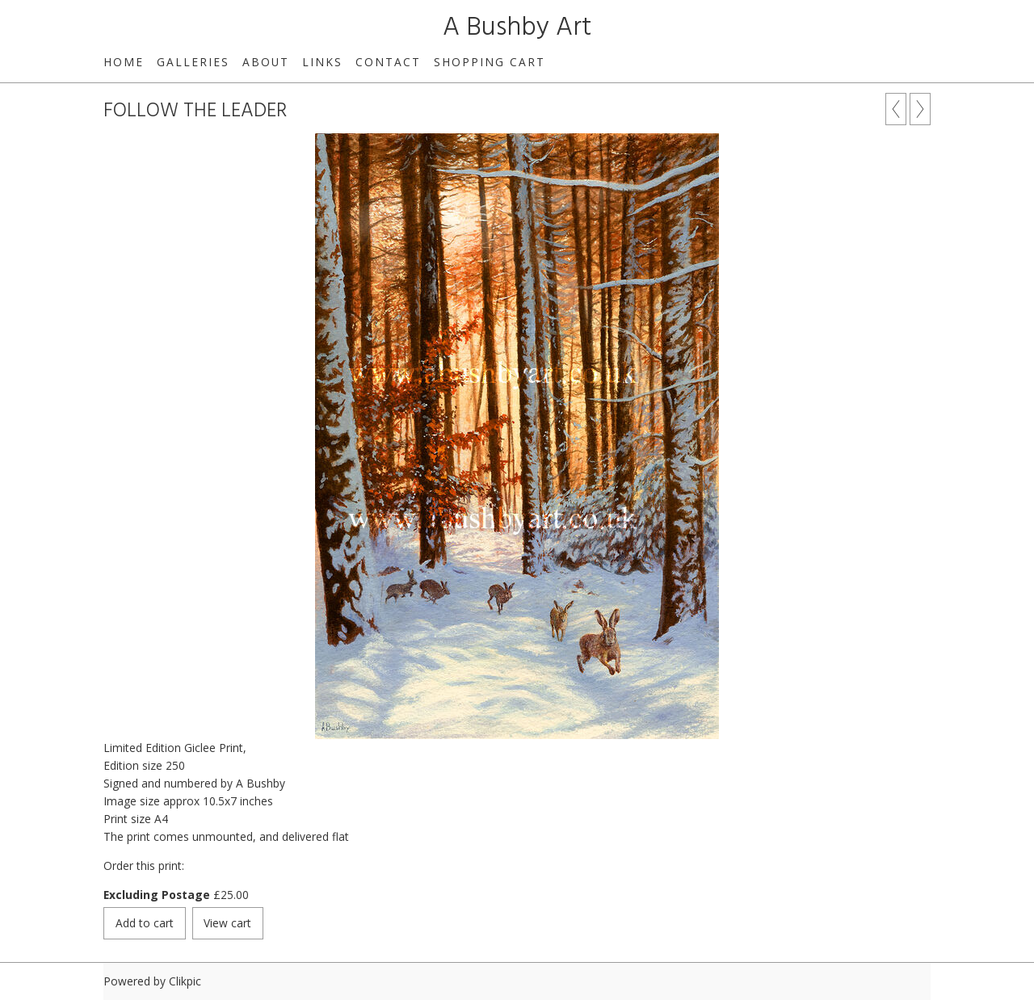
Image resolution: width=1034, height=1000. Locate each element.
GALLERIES (193, 61)
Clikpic (185, 981)
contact (388, 61)
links (322, 61)
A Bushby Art (517, 27)
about (265, 61)
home (123, 61)
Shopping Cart (489, 61)
